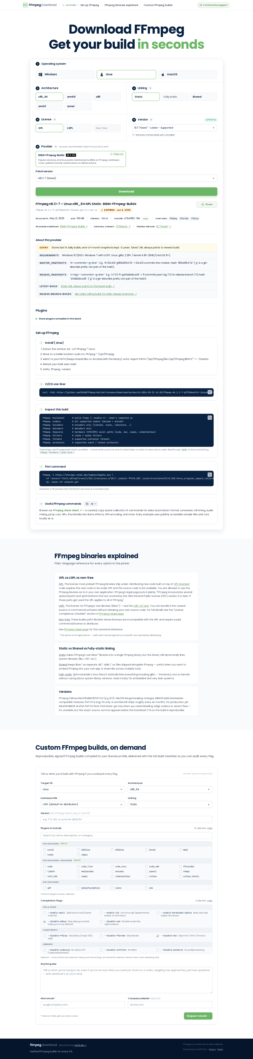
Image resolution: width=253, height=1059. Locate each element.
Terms (220, 1049)
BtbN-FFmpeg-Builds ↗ (73, 226)
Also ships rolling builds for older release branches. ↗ (106, 294)
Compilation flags (51, 900)
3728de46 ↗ (123, 226)
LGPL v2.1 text (141, 606)
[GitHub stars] (91, 503)
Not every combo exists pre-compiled (153, 134)
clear (209, 828)
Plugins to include (51, 828)
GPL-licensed (181, 584)
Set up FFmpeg (89, 5)
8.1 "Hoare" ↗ (163, 226)
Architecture (135, 783)
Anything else (48, 964)
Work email (48, 998)
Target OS (47, 783)
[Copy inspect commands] (210, 418)
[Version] (174, 127)
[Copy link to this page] (206, 205)
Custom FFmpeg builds (158, 5)
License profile (49, 798)
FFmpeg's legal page (111, 614)
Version (65, 813)
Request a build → (198, 1016)
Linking (132, 798)
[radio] (65, 74)
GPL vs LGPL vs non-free (76, 578)
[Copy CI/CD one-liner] (210, 392)
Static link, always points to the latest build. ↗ (88, 286)
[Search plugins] (126, 835)
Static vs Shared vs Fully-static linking (87, 648)
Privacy (212, 1049)
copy (145, 218)
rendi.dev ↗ (80, 1045)
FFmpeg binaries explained (121, 5)
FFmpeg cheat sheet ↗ (67, 510)
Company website (144, 998)
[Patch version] (126, 178)
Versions (65, 692)
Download (126, 192)
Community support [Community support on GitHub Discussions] (214, 5)
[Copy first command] (210, 475)
